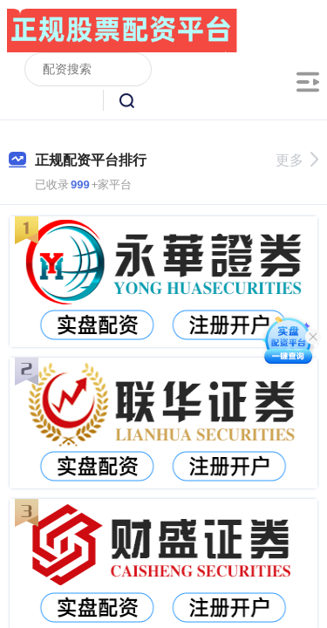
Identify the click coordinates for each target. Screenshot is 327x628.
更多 (297, 160)
